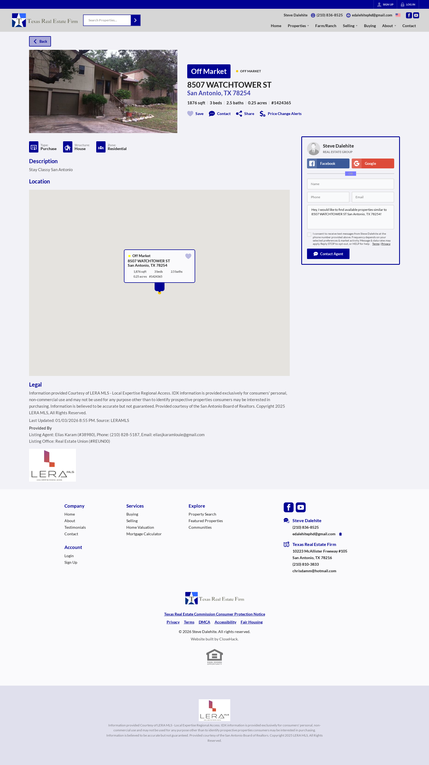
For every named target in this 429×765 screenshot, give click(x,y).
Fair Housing (252, 622)
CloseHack (228, 639)
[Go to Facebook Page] (409, 15)
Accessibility (225, 622)
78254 (242, 93)
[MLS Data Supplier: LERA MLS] (214, 710)
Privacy (385, 243)
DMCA (204, 622)
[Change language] (398, 15)
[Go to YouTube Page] (416, 15)
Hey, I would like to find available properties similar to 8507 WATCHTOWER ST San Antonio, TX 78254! (350, 217)
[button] (135, 20)
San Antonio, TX (209, 93)
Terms (375, 243)
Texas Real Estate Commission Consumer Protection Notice (214, 614)
